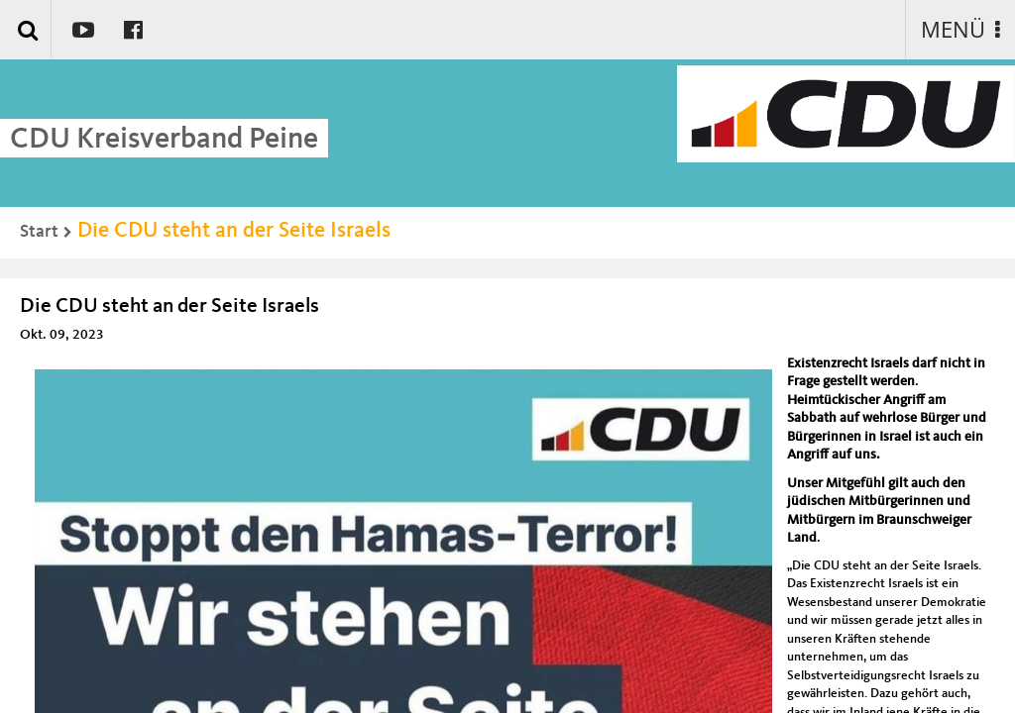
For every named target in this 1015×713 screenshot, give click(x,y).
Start (39, 232)
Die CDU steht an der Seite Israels (234, 231)
